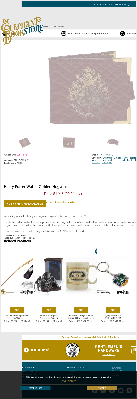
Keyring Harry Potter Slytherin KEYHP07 (113, 316)
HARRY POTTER (106, 155)
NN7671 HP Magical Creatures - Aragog (49, 316)
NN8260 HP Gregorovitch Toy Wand (17, 316)
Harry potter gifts (105, 160)
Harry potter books (124, 160)
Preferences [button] (35, 388)
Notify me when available (25, 203)
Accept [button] (102, 388)
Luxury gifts (107, 162)
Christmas (107, 158)
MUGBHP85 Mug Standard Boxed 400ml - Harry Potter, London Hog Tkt (81, 316)
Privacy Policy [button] (68, 381)
